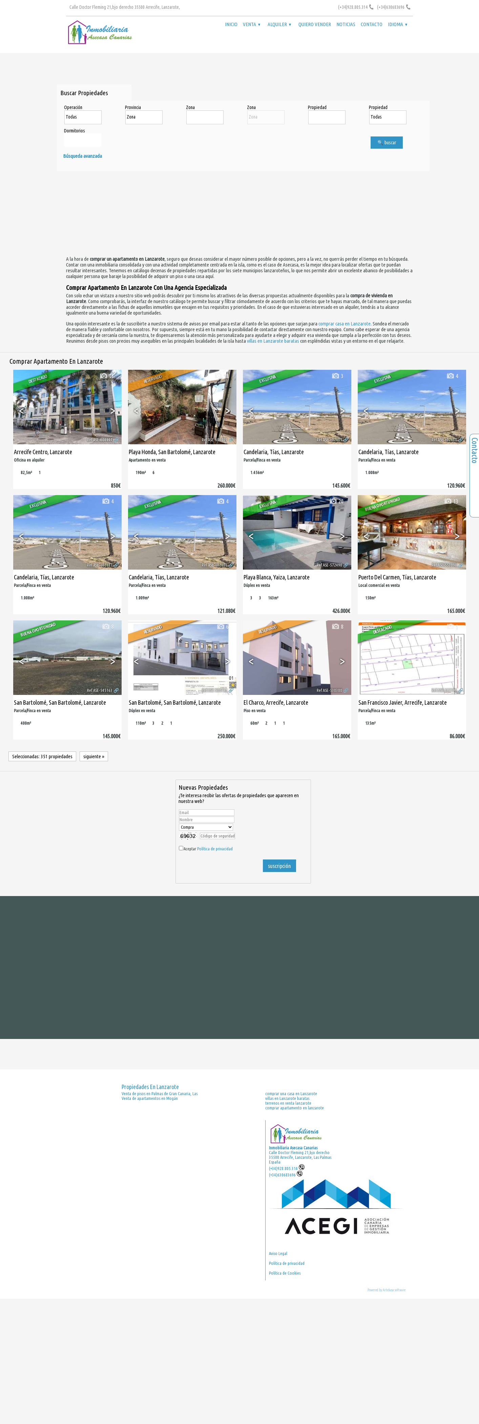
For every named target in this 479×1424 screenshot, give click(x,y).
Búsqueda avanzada (82, 156)
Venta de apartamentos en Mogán (150, 1098)
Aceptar (208, 848)
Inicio (231, 24)
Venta (251, 24)
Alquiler (279, 24)
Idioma (397, 24)
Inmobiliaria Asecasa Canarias (293, 1147)
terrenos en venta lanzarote (288, 1103)
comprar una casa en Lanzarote (291, 1093)
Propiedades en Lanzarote (150, 1086)
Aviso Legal (278, 1253)
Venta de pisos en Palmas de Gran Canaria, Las (159, 1093)
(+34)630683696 (286, 1174)
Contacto (371, 24)
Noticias (345, 24)
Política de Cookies (284, 1273)
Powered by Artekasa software (386, 1290)
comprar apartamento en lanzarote (294, 1107)
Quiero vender (314, 24)
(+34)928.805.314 (287, 1168)
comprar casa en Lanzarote (344, 323)
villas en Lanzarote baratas (273, 341)
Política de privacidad (215, 848)
